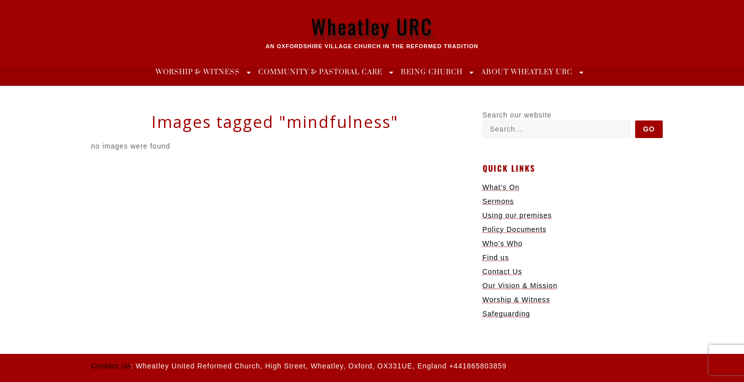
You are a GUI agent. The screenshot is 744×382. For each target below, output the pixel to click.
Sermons (498, 201)
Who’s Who (503, 243)
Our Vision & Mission (520, 286)
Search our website (517, 115)
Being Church (432, 72)
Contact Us (502, 272)
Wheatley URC (372, 26)
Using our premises (517, 215)
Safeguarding (506, 314)
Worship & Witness (198, 72)
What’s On (501, 187)
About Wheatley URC (526, 72)
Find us (496, 257)
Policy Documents (515, 229)
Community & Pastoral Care (320, 72)
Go (649, 129)
